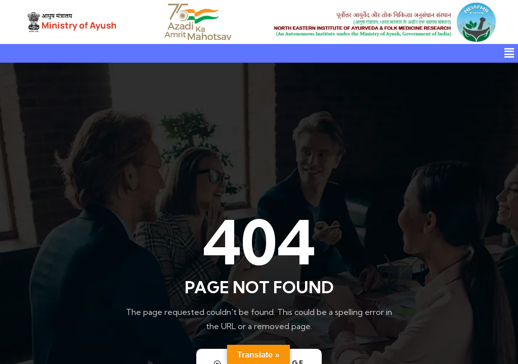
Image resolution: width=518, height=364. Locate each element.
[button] (509, 53)
